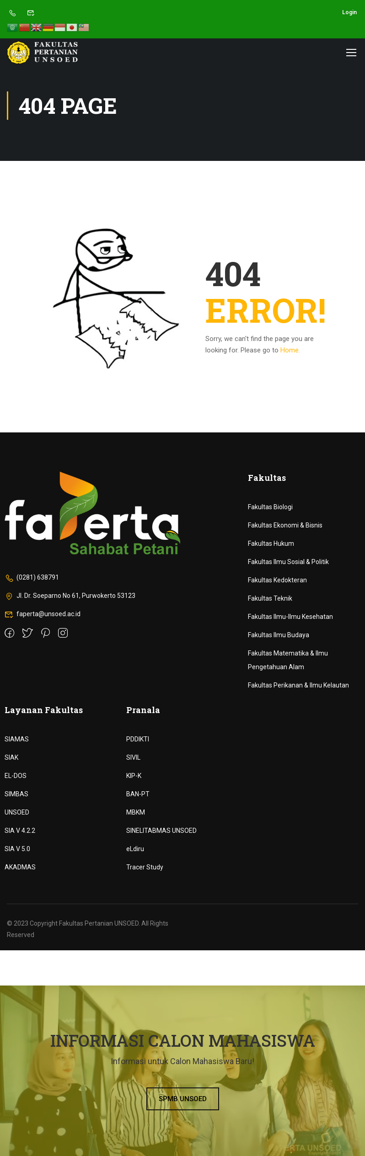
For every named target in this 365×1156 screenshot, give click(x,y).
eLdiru (135, 848)
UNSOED (17, 812)
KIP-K (133, 775)
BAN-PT (138, 794)
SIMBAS (16, 794)
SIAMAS (17, 739)
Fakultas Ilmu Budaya (278, 635)
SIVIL (133, 757)
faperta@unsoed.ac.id (43, 614)
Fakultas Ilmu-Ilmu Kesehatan (290, 616)
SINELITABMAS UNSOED (161, 830)
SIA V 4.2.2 (20, 830)
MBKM (135, 812)
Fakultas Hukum (271, 543)
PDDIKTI (137, 739)
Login (349, 12)
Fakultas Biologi (270, 507)
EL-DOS (16, 775)
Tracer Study (144, 867)
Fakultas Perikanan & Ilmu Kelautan (298, 685)
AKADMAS (20, 867)
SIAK (11, 757)
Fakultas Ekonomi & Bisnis (285, 525)
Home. (290, 350)
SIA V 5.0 (17, 848)
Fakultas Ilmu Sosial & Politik (288, 561)
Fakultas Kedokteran (277, 580)
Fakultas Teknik (270, 598)
